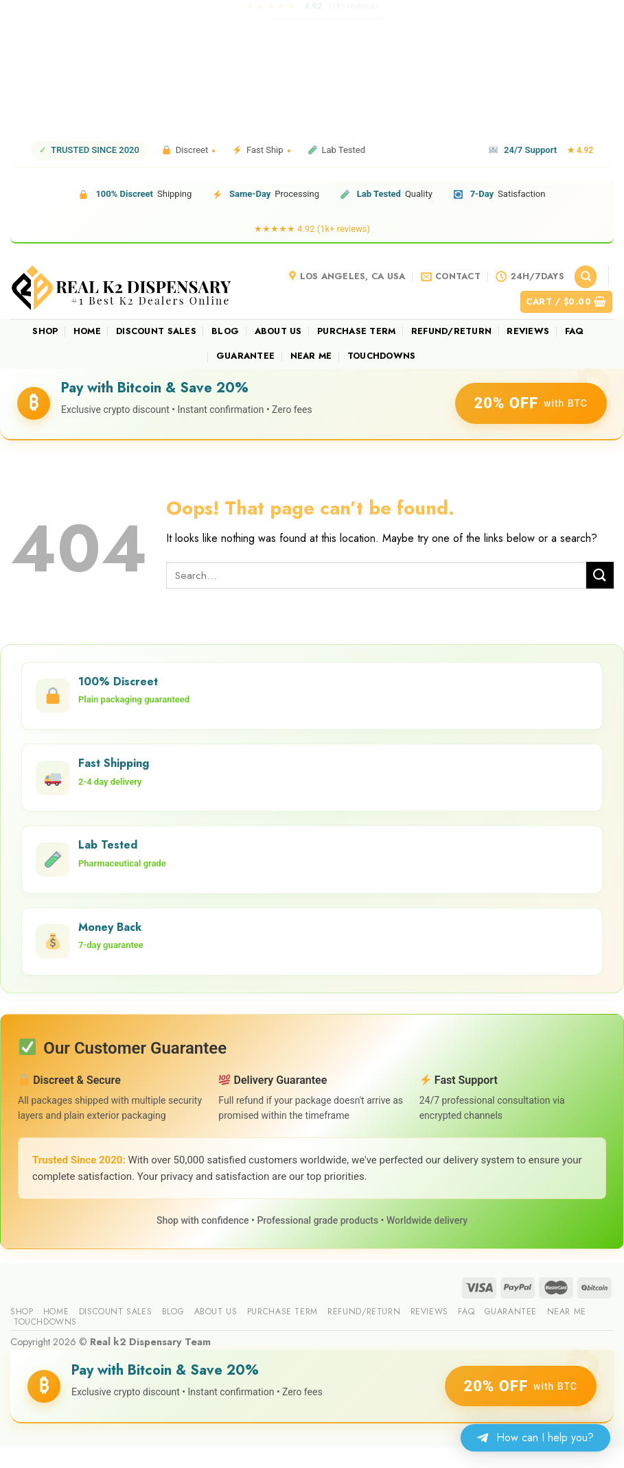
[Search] (586, 276)
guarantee (245, 355)
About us (278, 331)
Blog (225, 331)
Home (87, 331)
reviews (528, 331)
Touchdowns (381, 355)
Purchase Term (356, 331)
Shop (45, 331)
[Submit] (600, 575)
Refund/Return (451, 331)
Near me (311, 355)
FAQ (574, 331)
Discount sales (156, 331)
